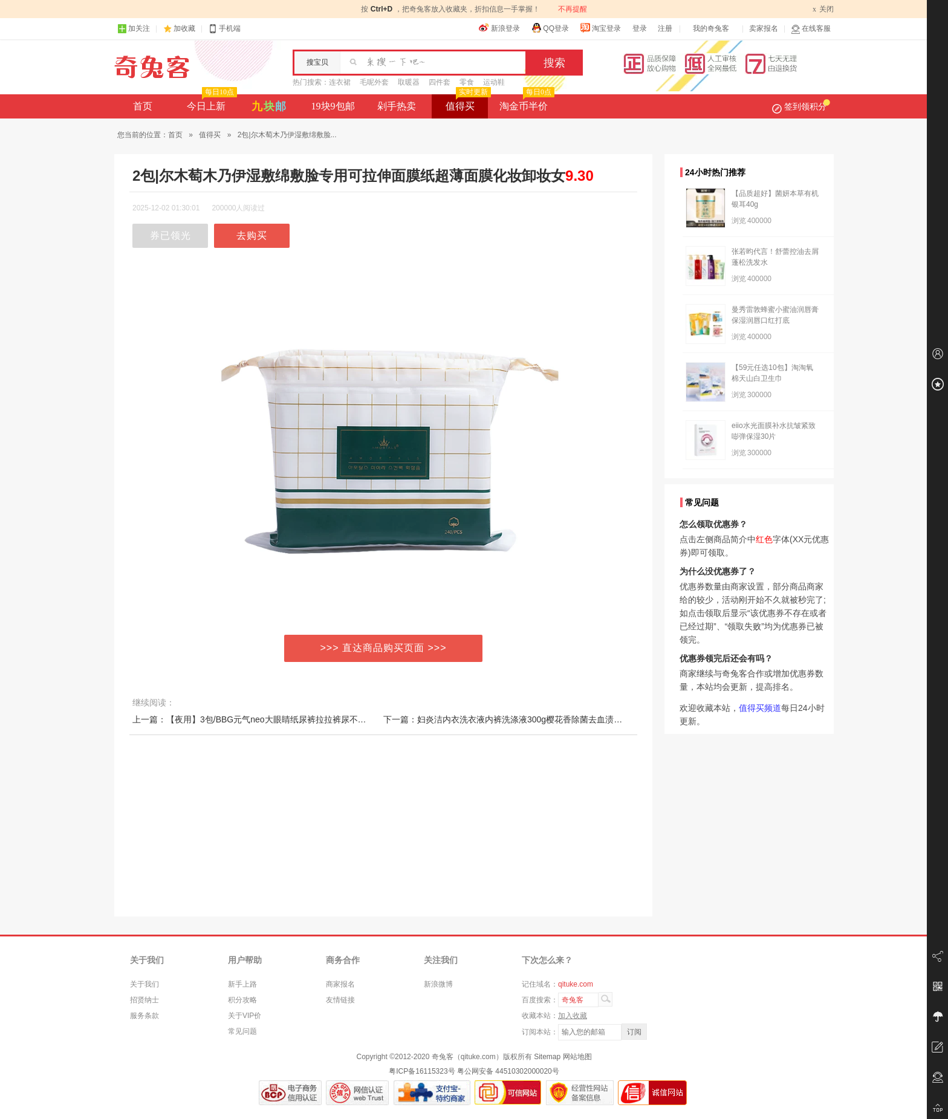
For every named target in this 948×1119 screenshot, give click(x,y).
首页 (142, 106)
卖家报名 (763, 28)
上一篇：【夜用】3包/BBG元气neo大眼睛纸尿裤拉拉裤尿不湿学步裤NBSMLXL (281, 719)
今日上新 (211, 102)
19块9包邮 (333, 106)
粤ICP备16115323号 (422, 1071)
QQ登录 (550, 28)
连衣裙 (340, 82)
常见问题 (242, 1031)
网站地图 (577, 1057)
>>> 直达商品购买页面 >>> (383, 648)
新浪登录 (499, 28)
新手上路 (242, 984)
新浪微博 (438, 984)
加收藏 (184, 28)
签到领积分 (801, 106)
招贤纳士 (144, 1000)
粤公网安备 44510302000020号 (508, 1071)
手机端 (224, 28)
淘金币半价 (525, 102)
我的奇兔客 (711, 28)
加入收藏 (572, 1015)
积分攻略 (242, 1000)
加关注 (133, 28)
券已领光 (170, 235)
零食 (466, 82)
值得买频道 (760, 708)
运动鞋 (494, 82)
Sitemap (547, 1057)
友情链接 (340, 1000)
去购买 (251, 235)
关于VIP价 (244, 1015)
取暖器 (409, 82)
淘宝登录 (600, 28)
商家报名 (340, 984)
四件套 (439, 82)
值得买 (467, 102)
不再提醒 (572, 9)
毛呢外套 (374, 82)
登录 (639, 28)
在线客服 (811, 28)
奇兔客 (152, 67)
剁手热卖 (396, 106)
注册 (665, 28)
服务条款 (144, 1015)
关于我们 (144, 984)
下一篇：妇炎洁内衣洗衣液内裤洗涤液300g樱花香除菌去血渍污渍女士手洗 (523, 719)
